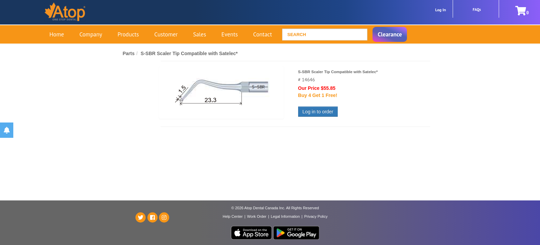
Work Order (256, 216)
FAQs (477, 9)
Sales (199, 34)
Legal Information (285, 216)
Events (229, 34)
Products (128, 34)
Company (90, 34)
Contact (262, 34)
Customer (166, 34)
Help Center (233, 216)
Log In (440, 9)
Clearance (390, 34)
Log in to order (318, 111)
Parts (129, 53)
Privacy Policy (315, 216)
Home (56, 34)
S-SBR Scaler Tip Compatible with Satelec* (189, 53)
